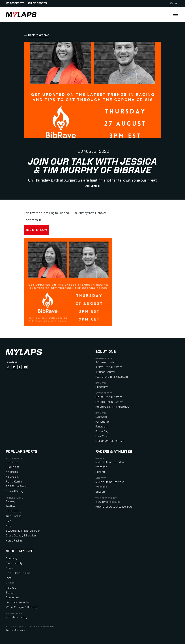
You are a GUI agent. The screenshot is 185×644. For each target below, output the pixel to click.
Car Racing (12, 462)
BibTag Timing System (108, 397)
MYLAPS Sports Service (109, 441)
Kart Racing (12, 476)
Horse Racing (14, 540)
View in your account (107, 502)
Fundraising (102, 426)
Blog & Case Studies (18, 573)
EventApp (101, 417)
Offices (10, 583)
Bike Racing (12, 467)
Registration (102, 421)
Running (10, 501)
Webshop (101, 467)
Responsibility (14, 563)
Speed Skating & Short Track (23, 530)
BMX (8, 521)
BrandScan (101, 436)
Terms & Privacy (15, 630)
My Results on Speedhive (110, 462)
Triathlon (11, 506)
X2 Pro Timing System (108, 367)
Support (100, 472)
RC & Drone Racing (17, 486)
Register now (36, 229)
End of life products (17, 602)
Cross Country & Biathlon (21, 535)
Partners (11, 587)
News (9, 568)
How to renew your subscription (114, 506)
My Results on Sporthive (109, 482)
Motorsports (15, 3)
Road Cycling (13, 511)
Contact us (12, 597)
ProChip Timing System (109, 402)
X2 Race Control (105, 372)
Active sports (37, 3)
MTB (8, 526)
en (173, 3)
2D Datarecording (16, 617)
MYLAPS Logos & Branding (21, 607)
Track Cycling (13, 516)
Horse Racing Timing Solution (112, 406)
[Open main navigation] (175, 14)
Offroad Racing (14, 491)
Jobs (9, 578)
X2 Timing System (106, 362)
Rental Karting (14, 481)
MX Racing (12, 472)
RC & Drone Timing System (111, 377)
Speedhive (101, 387)
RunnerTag (101, 431)
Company (11, 558)
